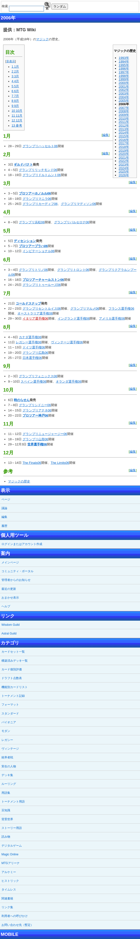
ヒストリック (10, 881)
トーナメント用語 (13, 801)
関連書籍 (7, 898)
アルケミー (8, 872)
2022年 (124, 161)
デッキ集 (7, 775)
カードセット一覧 (13, 651)
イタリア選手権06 (35, 318)
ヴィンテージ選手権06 (67, 342)
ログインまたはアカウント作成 (21, 544)
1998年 (124, 76)
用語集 (5, 793)
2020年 (124, 154)
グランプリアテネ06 (37, 410)
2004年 (124, 97)
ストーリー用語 (11, 828)
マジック (42, 39)
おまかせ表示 (10, 597)
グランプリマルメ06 (84, 308)
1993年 (124, 58)
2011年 (124, 122)
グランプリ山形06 (35, 439)
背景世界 (7, 819)
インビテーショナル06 (39, 251)
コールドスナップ (28, 303)
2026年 (124, 175)
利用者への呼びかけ (14, 916)
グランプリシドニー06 (35, 405)
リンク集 (7, 907)
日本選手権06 (32, 358)
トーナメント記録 (13, 696)
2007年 (124, 108)
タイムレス (8, 889)
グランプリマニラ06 (37, 199)
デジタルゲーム (11, 845)
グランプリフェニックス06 (38, 376)
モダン (5, 731)
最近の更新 (8, 589)
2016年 (124, 140)
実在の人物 (8, 766)
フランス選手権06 (121, 308)
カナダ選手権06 (30, 337)
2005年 (124, 100)
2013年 (124, 129)
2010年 (124, 118)
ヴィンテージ (10, 748)
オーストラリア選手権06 (35, 313)
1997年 (124, 72)
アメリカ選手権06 (112, 318)
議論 (4, 508)
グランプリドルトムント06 (42, 175)
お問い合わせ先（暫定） (17, 925)
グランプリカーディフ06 (40, 204)
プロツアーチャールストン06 (43, 279)
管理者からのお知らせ (16, 580)
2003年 (124, 93)
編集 (105, 135)
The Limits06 (60, 463)
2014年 (124, 132)
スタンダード (10, 713)
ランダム (59, 6)
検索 (47, 5)
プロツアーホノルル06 (35, 193)
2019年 (124, 150)
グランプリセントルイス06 (42, 308)
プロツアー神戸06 (35, 415)
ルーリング (8, 784)
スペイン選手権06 (33, 381)
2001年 (124, 86)
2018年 (124, 147)
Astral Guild (8, 633)
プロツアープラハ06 (33, 246)
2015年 (124, 136)
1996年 (124, 68)
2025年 (124, 171)
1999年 (124, 79)
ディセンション (25, 241)
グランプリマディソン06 (78, 204)
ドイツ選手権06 (34, 347)
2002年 (124, 90)
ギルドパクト (23, 164)
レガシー (7, 740)
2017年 (124, 143)
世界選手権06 (37, 444)
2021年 (124, 157)
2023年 (124, 164)
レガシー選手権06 (28, 342)
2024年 (124, 168)
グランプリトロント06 (73, 270)
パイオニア (8, 722)
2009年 (124, 115)
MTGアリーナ (10, 863)
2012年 (124, 125)
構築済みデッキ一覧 (14, 660)
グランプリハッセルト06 (40, 146)
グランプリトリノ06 (33, 270)
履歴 (4, 526)
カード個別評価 (11, 669)
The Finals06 (32, 463)
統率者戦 (7, 757)
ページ (5, 499)
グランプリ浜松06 (32, 222)
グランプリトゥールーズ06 (42, 285)
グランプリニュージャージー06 (45, 434)
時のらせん (22, 400)
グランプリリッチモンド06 (38, 170)
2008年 (124, 111)
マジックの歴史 (19, 481)
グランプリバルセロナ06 (71, 222)
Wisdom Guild (10, 624)
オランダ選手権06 (69, 381)
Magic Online (9, 854)
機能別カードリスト (14, 687)
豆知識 (5, 810)
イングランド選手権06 (74, 318)
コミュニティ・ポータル (17, 571)
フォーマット (10, 704)
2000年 (124, 83)
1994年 (124, 61)
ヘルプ (5, 606)
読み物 (5, 836)
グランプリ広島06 (35, 352)
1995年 (124, 65)
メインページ (10, 562)
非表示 (10, 61)
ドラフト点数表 (11, 678)
